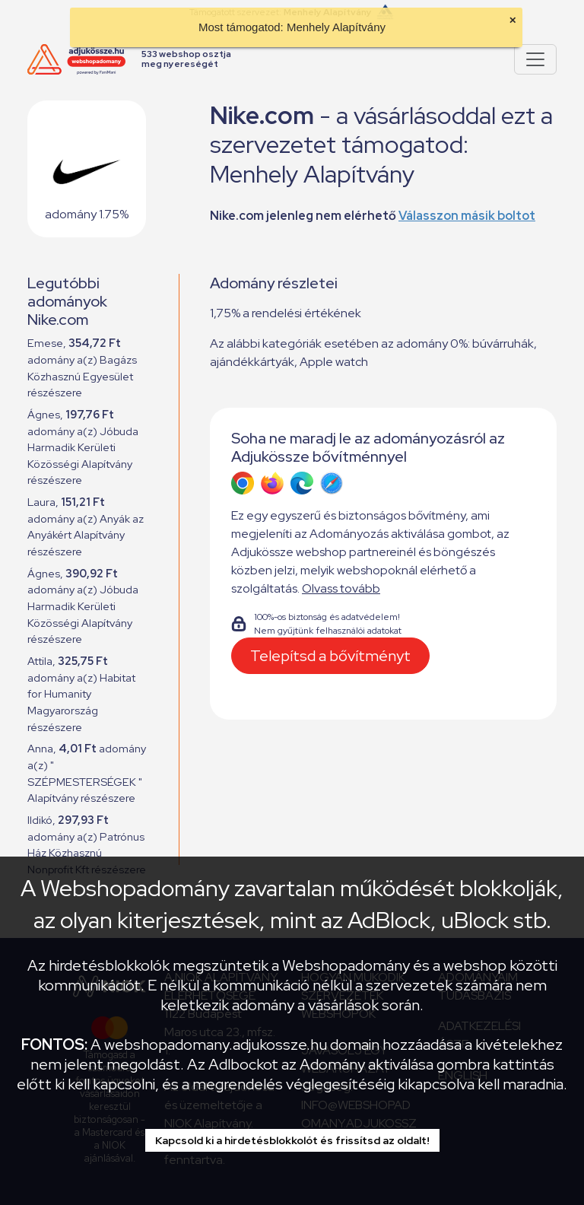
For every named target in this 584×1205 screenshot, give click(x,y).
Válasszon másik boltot (466, 216)
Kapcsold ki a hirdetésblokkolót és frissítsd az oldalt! (292, 1140)
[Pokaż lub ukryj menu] (535, 59)
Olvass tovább (341, 588)
